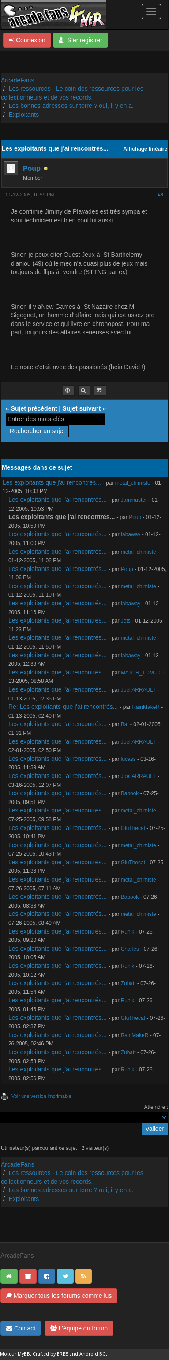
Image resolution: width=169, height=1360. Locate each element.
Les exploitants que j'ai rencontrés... (52, 482)
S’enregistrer (80, 40)
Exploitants (24, 114)
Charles (130, 949)
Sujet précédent (34, 408)
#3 (160, 194)
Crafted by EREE (50, 1354)
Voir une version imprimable (41, 1096)
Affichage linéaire (145, 149)
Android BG (92, 1354)
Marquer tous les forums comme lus (59, 1295)
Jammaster (134, 500)
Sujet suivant (81, 408)
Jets (126, 621)
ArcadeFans (17, 80)
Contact (20, 1328)
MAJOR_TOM (137, 673)
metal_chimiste (132, 483)
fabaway (131, 534)
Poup (32, 168)
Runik (128, 932)
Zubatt (128, 983)
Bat (125, 724)
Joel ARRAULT (138, 690)
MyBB (24, 1354)
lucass (128, 759)
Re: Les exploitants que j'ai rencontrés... (63, 706)
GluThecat (133, 828)
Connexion (27, 40)
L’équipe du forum (79, 1328)
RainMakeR (146, 707)
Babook (130, 793)
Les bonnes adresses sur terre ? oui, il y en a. (71, 105)
